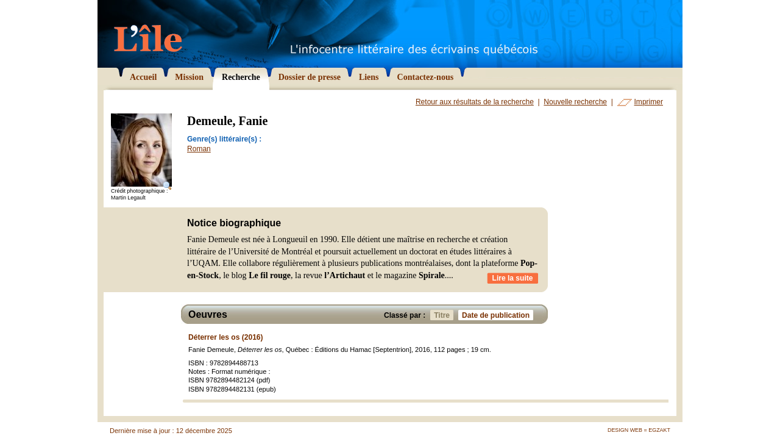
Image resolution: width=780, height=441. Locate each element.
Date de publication (497, 315)
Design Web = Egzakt (639, 430)
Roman (199, 149)
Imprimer (648, 102)
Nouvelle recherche (575, 102)
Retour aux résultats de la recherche (475, 102)
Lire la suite (512, 278)
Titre (443, 315)
